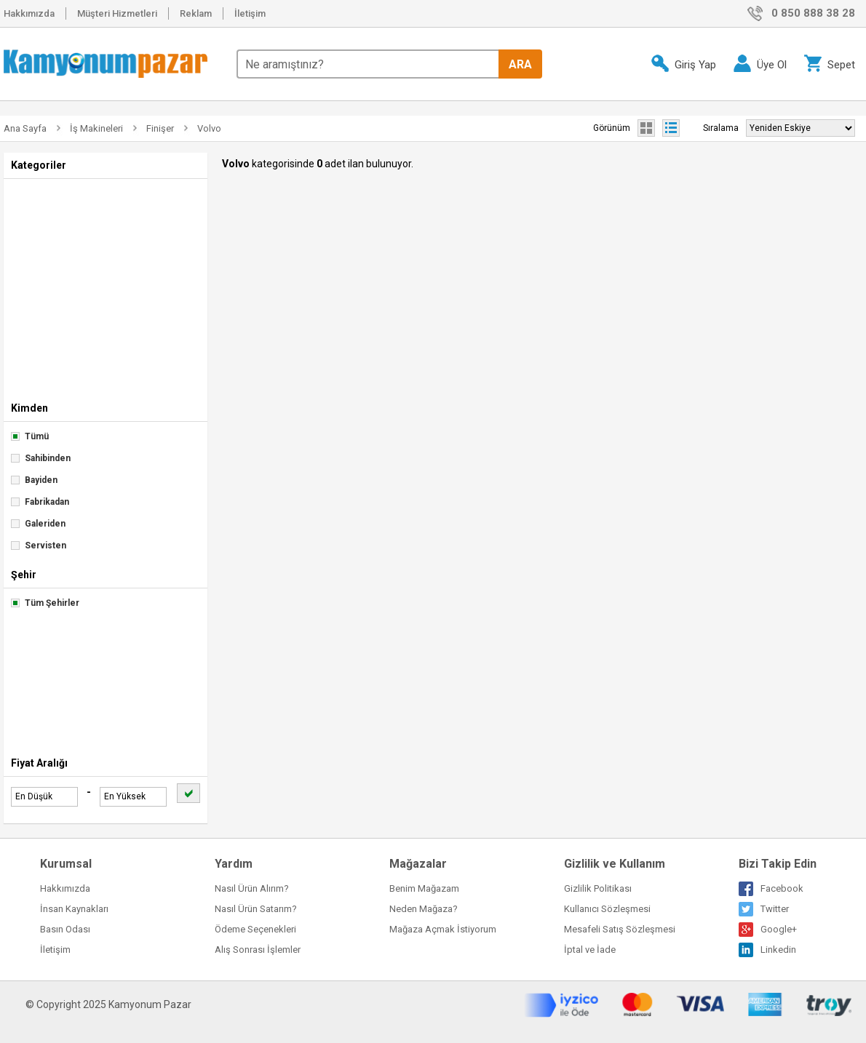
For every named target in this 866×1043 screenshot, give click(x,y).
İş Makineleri (96, 128)
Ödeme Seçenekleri (255, 929)
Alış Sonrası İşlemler (258, 949)
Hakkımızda (29, 13)
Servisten (38, 545)
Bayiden (34, 480)
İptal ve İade (590, 949)
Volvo (209, 128)
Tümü (30, 436)
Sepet (829, 63)
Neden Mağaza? (423, 908)
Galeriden (38, 524)
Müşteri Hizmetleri (117, 13)
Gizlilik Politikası (598, 888)
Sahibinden (41, 458)
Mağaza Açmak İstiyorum (442, 929)
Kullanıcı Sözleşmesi (607, 908)
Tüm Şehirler (45, 603)
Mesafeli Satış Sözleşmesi (619, 929)
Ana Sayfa (25, 128)
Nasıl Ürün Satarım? (256, 908)
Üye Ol (760, 63)
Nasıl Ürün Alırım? (252, 888)
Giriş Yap (683, 63)
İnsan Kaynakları (74, 908)
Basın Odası (65, 929)
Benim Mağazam (424, 888)
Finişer (160, 128)
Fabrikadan (40, 502)
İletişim (250, 13)
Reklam (196, 13)
